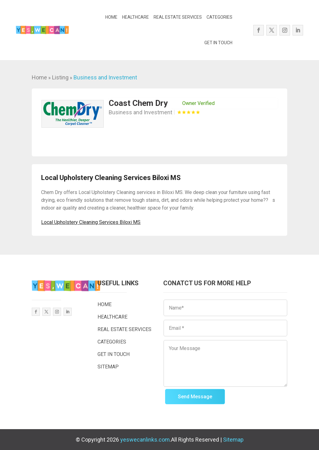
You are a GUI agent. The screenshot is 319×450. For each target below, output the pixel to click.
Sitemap (233, 439)
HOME (111, 17)
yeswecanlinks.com (145, 439)
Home (39, 77)
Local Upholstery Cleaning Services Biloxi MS (90, 222)
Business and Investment (105, 77)
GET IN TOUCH (218, 42)
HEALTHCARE (135, 17)
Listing (60, 77)
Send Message (195, 397)
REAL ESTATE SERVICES (178, 17)
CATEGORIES (219, 17)
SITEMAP (108, 367)
